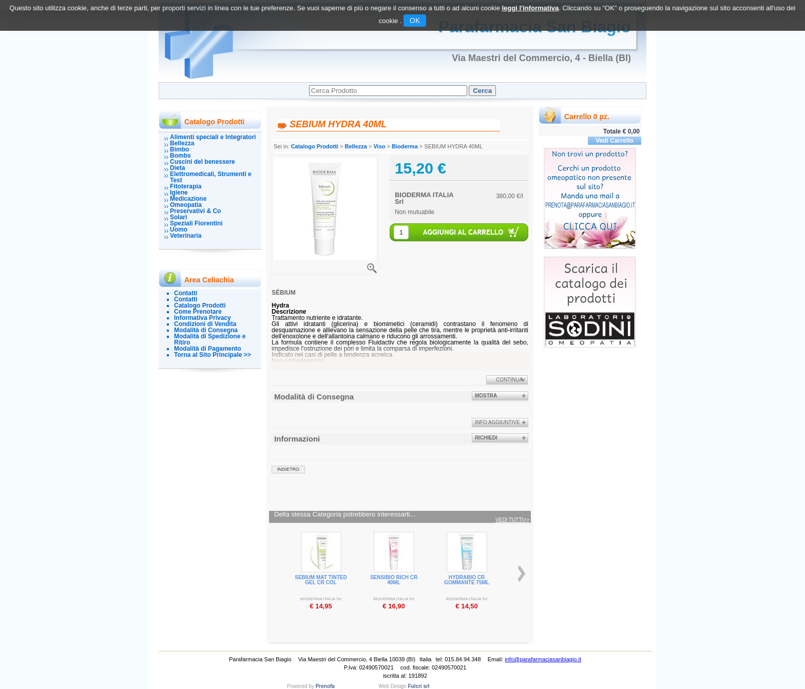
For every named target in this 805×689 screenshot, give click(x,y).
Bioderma (405, 146)
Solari (178, 217)
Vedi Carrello (614, 140)
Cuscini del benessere (202, 161)
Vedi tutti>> (512, 520)
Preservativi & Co (195, 211)
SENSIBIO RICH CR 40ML (393, 580)
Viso (379, 146)
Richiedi (486, 438)
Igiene (179, 192)
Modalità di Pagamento (207, 348)
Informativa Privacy (202, 317)
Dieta (177, 167)
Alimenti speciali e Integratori (213, 137)
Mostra (486, 395)
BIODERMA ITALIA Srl (424, 198)
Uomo (178, 229)
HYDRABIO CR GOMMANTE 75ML (466, 580)
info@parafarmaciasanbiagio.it (543, 659)
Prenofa (325, 686)
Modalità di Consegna (206, 330)
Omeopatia (186, 204)
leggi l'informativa (530, 8)
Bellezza (182, 143)
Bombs (180, 155)
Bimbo (179, 149)
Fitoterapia (185, 186)
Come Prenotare (198, 311)
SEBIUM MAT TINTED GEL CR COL (321, 580)
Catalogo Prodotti (200, 305)
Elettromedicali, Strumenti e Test (211, 177)
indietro (288, 469)
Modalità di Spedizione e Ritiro (209, 339)
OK (415, 20)
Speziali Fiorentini (196, 223)
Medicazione (188, 198)
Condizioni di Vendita (205, 324)
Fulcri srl (418, 686)
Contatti (185, 293)
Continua (509, 379)
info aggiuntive (497, 422)
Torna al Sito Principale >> (212, 354)
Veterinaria (185, 235)
